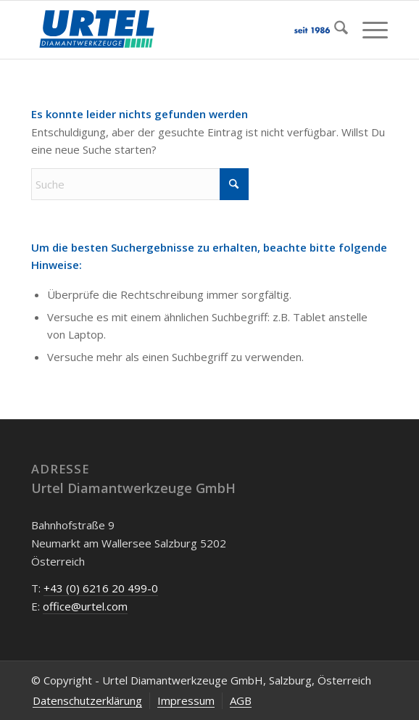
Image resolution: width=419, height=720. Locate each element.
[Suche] (334, 30)
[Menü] (368, 30)
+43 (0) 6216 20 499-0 (100, 588)
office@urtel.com (85, 606)
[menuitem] (334, 30)
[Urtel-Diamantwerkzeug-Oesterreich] (173, 30)
